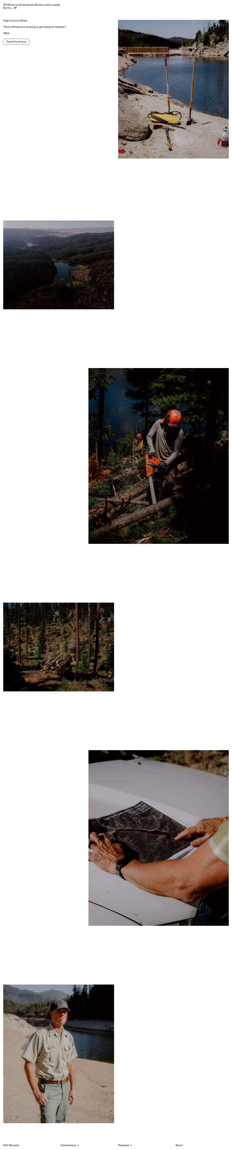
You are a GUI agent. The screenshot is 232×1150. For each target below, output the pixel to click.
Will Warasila (11, 1145)
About (179, 1145)
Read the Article (16, 41)
